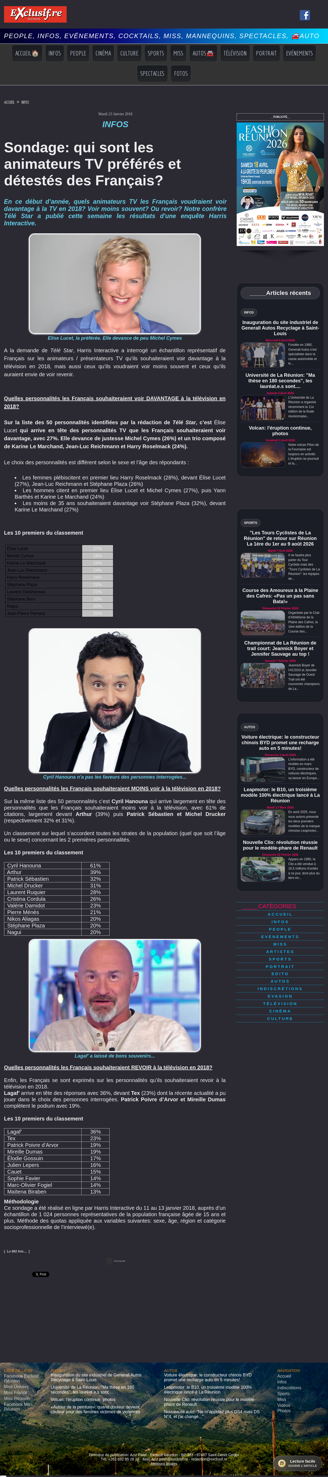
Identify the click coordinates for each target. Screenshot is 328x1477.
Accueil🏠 (27, 53)
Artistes (280, 942)
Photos (282, 1405)
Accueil (12, 102)
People (78, 53)
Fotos (181, 73)
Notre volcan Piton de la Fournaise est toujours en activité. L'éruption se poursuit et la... (303, 454)
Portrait (266, 53)
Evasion (280, 978)
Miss (178, 53)
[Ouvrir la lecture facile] (297, 1463)
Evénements (299, 53)
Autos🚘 (203, 53)
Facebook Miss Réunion (15, 1401)
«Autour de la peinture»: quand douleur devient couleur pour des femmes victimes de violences (97, 1404)
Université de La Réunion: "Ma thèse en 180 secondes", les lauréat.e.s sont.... (280, 381)
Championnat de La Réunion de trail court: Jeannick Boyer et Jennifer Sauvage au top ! (280, 648)
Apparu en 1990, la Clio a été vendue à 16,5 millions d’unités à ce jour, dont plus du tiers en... (303, 868)
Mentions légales (164, 1454)
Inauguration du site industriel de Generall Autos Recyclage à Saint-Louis (280, 328)
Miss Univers (14, 1384)
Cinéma (103, 53)
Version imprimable (115, 1260)
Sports (156, 53)
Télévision (235, 53)
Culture (129, 53)
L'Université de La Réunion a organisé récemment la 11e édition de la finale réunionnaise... (302, 407)
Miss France (13, 1389)
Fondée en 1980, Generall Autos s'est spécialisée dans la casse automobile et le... (302, 354)
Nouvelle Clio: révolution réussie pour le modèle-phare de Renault (280, 845)
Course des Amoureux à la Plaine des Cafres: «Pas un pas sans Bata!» (280, 596)
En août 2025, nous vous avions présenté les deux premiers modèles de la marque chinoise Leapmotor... (304, 821)
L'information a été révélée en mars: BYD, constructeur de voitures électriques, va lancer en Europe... (303, 769)
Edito (280, 960)
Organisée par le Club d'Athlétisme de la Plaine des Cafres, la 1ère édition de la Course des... (303, 622)
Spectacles (152, 73)
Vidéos (282, 1400)
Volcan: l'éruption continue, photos (280, 430)
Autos (280, 966)
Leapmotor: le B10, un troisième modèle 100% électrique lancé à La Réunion (280, 795)
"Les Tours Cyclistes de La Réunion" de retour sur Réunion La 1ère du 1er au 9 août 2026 (280, 538)
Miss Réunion (14, 1394)
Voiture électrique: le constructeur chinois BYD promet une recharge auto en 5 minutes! (280, 742)
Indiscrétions (280, 972)
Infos (55, 53)
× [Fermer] (3, 1469)
